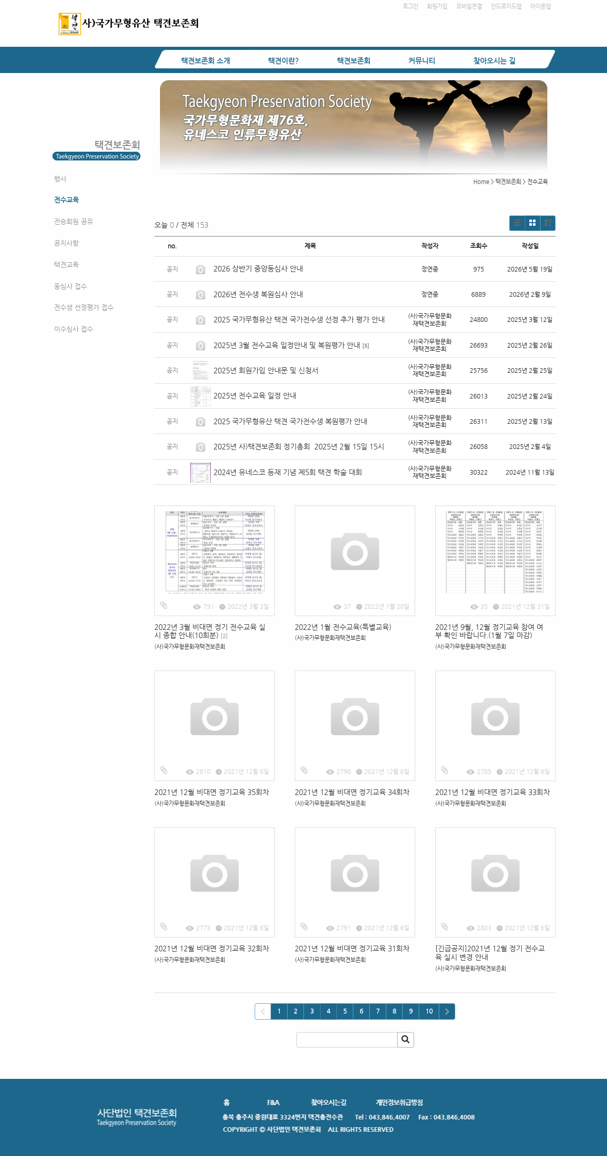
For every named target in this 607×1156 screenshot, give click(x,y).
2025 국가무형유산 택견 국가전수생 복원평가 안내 (290, 421)
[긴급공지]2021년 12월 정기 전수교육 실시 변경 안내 (490, 952)
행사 (60, 179)
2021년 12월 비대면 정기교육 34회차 (352, 792)
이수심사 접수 (73, 329)
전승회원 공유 (73, 221)
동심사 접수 (70, 286)
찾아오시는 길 (494, 61)
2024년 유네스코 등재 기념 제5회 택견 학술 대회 (287, 472)
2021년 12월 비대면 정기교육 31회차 (352, 948)
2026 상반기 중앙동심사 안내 (258, 268)
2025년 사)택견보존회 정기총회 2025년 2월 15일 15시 (298, 446)
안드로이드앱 (506, 6)
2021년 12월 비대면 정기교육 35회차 (211, 792)
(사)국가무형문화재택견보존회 (189, 646)
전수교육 (66, 200)
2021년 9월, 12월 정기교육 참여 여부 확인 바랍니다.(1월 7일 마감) (489, 631)
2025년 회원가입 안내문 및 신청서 (265, 370)
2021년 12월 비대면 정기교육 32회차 (212, 948)
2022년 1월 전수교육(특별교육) (343, 627)
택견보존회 (353, 61)
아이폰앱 (540, 6)
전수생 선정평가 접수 (84, 307)
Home (481, 181)
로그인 (410, 6)
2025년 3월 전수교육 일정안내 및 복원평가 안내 (286, 345)
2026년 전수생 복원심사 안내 (258, 294)
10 (429, 1011)
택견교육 (66, 264)
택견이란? (283, 61)
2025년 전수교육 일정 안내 (255, 395)
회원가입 (437, 6)
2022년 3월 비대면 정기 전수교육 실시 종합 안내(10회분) (209, 631)
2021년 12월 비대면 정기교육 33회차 (492, 792)
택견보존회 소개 (205, 61)
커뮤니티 (421, 61)
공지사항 (66, 243)
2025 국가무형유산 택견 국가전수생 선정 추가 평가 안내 (299, 319)
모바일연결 (469, 6)
